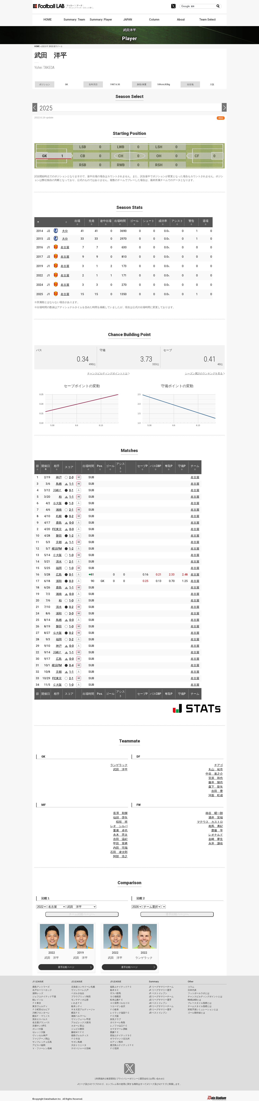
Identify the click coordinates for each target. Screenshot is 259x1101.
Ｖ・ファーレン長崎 (42, 1048)
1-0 (71, 555)
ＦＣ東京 (36, 1003)
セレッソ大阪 (38, 1032)
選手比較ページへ (177, 914)
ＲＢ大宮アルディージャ (83, 1009)
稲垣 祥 (122, 821)
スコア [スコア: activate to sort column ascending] (69, 467)
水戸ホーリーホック (42, 990)
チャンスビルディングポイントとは (107, 373)
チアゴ (218, 765)
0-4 (71, 665)
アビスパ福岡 (38, 1045)
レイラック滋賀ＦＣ (120, 1013)
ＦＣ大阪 (114, 1016)
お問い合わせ (156, 1078)
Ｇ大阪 (57, 503)
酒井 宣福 (215, 817)
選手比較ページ (66, 967)
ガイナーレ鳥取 (117, 1022)
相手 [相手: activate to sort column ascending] (57, 467)
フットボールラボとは (198, 993)
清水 (59, 561)
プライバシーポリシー (127, 1078)
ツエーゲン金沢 (117, 1006)
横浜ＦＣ (75, 1013)
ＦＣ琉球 (114, 1048)
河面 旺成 (215, 795)
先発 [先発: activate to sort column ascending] (93, 222)
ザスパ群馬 (115, 993)
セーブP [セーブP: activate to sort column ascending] (142, 467)
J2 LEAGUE (76, 981)
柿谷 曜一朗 (214, 813)
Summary (154, 981)
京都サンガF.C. (39, 1025)
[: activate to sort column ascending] (45, 222)
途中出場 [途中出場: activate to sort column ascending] (108, 222)
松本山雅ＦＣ (116, 1000)
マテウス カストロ (210, 821)
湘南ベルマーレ (78, 1016)
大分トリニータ (78, 1045)
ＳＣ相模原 (115, 996)
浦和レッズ (37, 993)
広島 (59, 574)
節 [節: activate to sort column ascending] (37, 467)
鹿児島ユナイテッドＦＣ (122, 1045)
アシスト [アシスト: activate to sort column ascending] (183, 222)
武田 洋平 (120, 769)
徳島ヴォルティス (79, 1035)
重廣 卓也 (120, 830)
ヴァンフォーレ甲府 (81, 1019)
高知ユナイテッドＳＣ (121, 1035)
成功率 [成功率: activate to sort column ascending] (168, 222)
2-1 (71, 509)
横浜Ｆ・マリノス (41, 1016)
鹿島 (59, 522)
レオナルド (215, 834)
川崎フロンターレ (41, 1013)
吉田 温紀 (120, 839)
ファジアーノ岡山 (41, 1038)
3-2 (71, 639)
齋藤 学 (217, 830)
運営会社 (144, 1078)
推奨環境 (110, 1078)
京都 (59, 542)
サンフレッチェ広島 (42, 1042)
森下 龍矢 (215, 786)
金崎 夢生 (215, 839)
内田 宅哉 (120, 847)
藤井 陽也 (215, 782)
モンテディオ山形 (79, 1000)
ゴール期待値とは (196, 1013)
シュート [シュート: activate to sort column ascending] (153, 222)
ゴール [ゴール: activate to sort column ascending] (138, 222)
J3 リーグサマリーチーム (161, 1006)
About (181, 19)
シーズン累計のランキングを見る (204, 373)
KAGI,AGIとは (194, 1000)
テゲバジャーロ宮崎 (81, 1048)
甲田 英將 (120, 843)
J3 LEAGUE (115, 981)
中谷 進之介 (214, 773)
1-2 (71, 535)
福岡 (59, 568)
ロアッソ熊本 (116, 1042)
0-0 (71, 522)
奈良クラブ (115, 1019)
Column (154, 19)
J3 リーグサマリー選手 (160, 1009)
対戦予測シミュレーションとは (203, 1009)
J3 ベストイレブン (158, 1013)
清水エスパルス (39, 1019)
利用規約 (100, 1078)
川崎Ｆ (57, 490)
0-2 (71, 516)
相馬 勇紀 (215, 826)
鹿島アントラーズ (41, 987)
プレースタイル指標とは (200, 1003)
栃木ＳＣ (114, 990)
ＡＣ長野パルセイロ (120, 1003)
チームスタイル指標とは (200, 1006)
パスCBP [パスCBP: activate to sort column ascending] (155, 467)
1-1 (71, 483)
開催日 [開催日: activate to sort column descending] (45, 467)
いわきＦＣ (76, 1003)
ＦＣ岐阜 (114, 1009)
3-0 (71, 613)
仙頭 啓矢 (120, 817)
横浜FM (57, 548)
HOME (48, 19)
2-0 (71, 477)
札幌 (59, 516)
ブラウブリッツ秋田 (81, 996)
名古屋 (65, 247)
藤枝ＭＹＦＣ (77, 1032)
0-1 (71, 490)
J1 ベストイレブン (158, 993)
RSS (221, 118)
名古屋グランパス (41, 1022)
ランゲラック (119, 765)
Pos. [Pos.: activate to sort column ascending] (100, 467)
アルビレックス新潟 (81, 1022)
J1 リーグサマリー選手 (160, 990)
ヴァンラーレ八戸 (79, 990)
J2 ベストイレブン (158, 1003)
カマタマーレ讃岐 (118, 1029)
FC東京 (57, 529)
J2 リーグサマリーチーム (161, 996)
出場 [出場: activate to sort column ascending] (79, 222)
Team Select (207, 19)
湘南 (59, 509)
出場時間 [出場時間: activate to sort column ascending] (123, 222)
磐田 (59, 535)
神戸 (59, 477)
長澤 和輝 (120, 813)
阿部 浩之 (120, 856)
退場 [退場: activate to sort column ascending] (213, 222)
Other (190, 981)
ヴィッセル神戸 (39, 1035)
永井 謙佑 (215, 843)
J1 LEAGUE (38, 981)
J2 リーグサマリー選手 (160, 1000)
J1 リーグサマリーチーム (161, 987)
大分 (66, 231)
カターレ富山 (77, 1025)
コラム (191, 987)
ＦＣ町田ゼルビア (41, 1009)
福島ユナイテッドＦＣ (121, 987)
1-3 (71, 503)
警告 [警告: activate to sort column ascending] (198, 222)
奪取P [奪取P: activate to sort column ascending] (168, 467)
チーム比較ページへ (82, 914)
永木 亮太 (120, 834)
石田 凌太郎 (119, 852)
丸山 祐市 (215, 769)
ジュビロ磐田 (77, 1029)
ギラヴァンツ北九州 (120, 1038)
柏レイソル (37, 1000)
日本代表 (192, 990)
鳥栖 (59, 483)
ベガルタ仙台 (77, 993)
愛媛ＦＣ (114, 1032)
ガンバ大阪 (37, 1029)
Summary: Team (74, 19)
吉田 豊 (217, 791)
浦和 (59, 581)
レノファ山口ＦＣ (118, 1025)
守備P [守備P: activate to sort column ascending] (182, 467)
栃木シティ (76, 1006)
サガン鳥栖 (76, 1042)
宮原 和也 (215, 778)
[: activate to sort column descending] (38, 222)
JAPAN (127, 19)
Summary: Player (101, 19)
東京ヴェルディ (39, 1006)
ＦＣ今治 (75, 1038)
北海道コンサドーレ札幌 (83, 987)
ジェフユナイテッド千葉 (44, 996)
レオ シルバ (119, 826)
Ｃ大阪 (57, 555)
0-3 (71, 581)
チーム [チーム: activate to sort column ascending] (195, 467)
